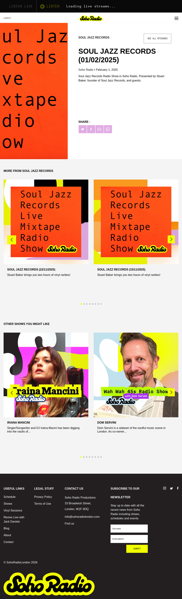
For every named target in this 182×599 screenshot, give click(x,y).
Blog (6, 528)
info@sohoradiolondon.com (82, 516)
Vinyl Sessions (13, 510)
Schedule (10, 496)
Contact (8, 542)
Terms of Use (42, 503)
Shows (8, 503)
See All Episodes (157, 38)
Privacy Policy (43, 496)
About (7, 535)
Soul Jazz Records (93, 37)
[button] (171, 239)
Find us (69, 523)
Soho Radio (86, 69)
